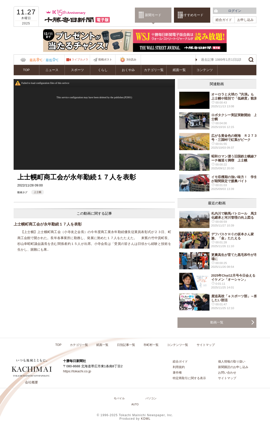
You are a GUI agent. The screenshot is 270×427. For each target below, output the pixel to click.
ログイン (234, 11)
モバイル (119, 398)
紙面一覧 (179, 70)
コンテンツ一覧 (177, 345)
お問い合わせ (227, 372)
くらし (103, 70)
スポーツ (77, 70)
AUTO (135, 404)
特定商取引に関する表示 (189, 378)
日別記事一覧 (126, 345)
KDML (146, 418)
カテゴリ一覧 (154, 70)
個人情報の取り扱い (231, 361)
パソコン (151, 398)
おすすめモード (192, 15)
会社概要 (31, 382)
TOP (26, 70)
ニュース (51, 70)
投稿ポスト (105, 59)
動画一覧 (216, 322)
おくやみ (128, 70)
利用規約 (179, 367)
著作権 (177, 372)
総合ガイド (224, 20)
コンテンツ (204, 70)
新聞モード (153, 15)
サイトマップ (206, 345)
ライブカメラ (80, 59)
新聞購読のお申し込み (233, 367)
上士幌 (37, 192)
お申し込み (245, 20)
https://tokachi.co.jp (77, 371)
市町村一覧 (151, 345)
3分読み (127, 60)
